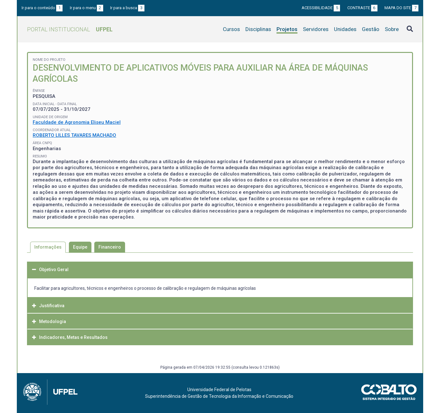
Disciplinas (258, 29)
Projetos (287, 29)
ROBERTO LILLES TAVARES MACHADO (74, 135)
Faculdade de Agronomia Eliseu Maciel (77, 122)
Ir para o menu (86, 7)
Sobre (392, 29)
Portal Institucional (70, 29)
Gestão (370, 29)
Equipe (80, 247)
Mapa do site (401, 7)
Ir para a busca (127, 7)
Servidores (316, 29)
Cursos (231, 29)
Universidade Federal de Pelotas (219, 389)
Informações (48, 247)
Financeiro (109, 247)
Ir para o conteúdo (42, 7)
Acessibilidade (321, 7)
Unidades (345, 29)
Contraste (362, 7)
